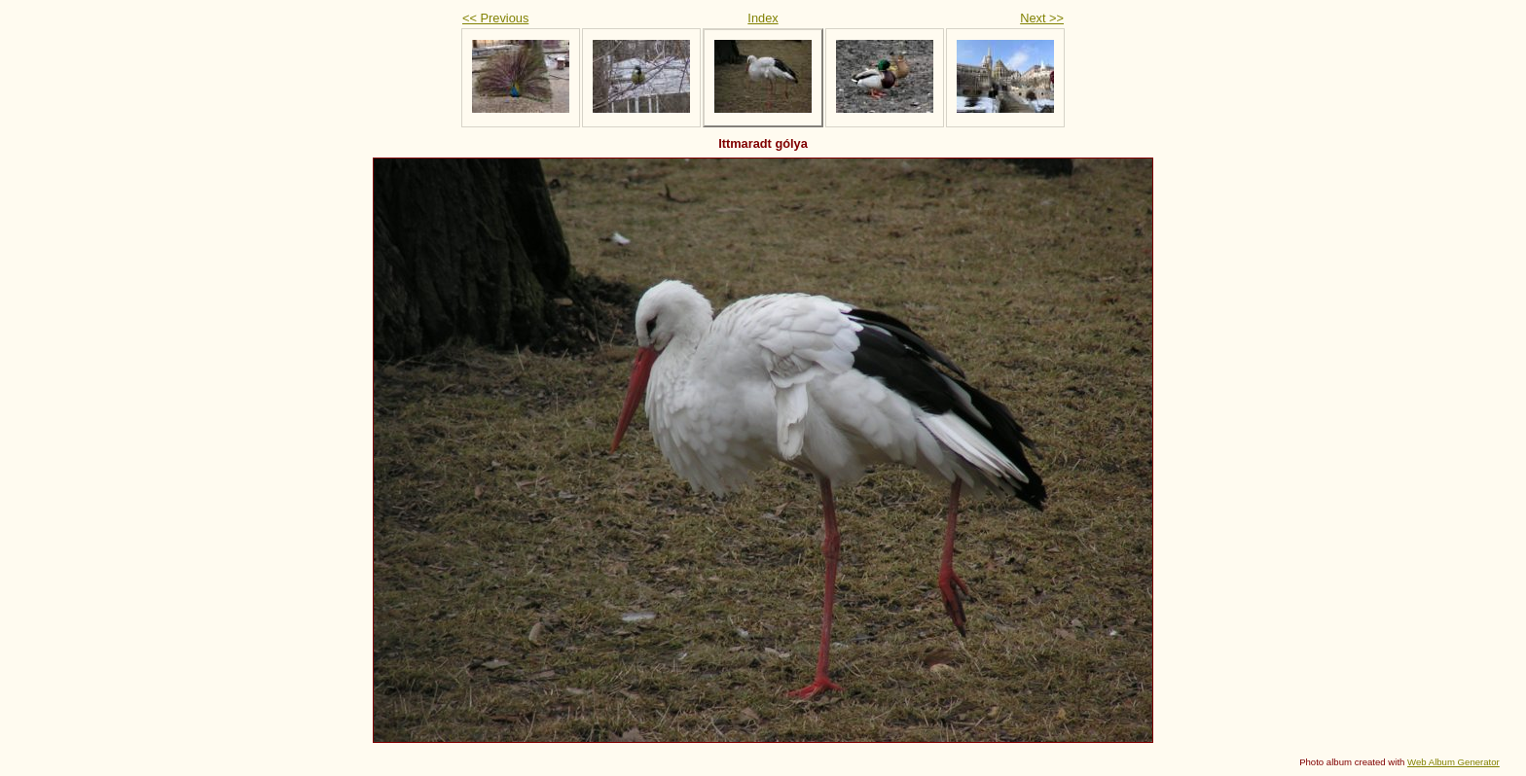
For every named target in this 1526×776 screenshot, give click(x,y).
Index (762, 18)
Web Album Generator (1453, 762)
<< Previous (495, 18)
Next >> (1042, 18)
